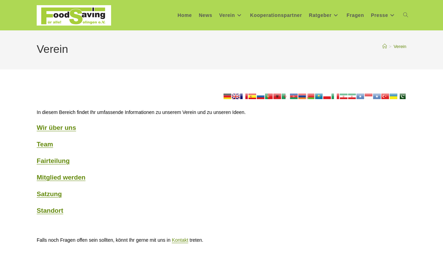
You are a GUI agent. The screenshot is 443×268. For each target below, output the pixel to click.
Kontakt (180, 240)
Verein (400, 46)
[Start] (384, 46)
